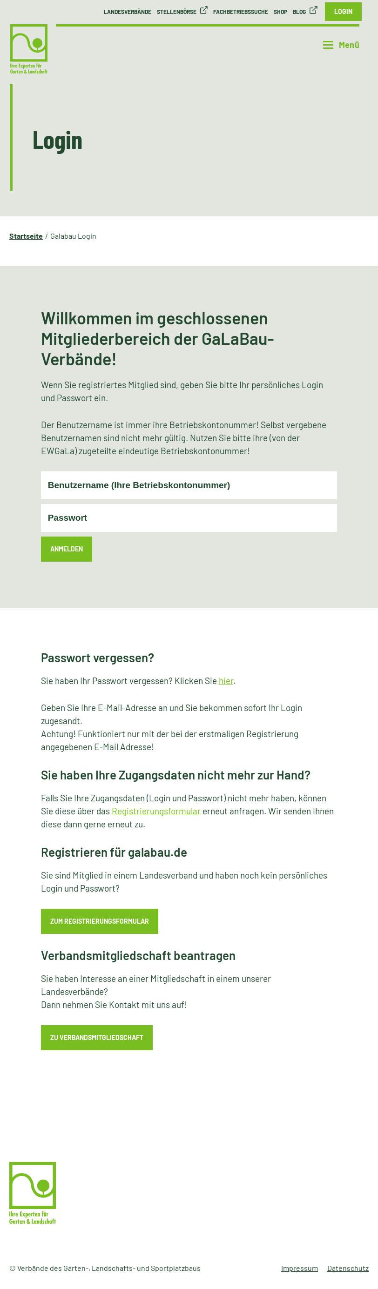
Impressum (299, 1267)
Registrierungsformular (156, 811)
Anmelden (66, 549)
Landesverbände (127, 11)
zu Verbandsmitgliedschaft (96, 1037)
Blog (299, 11)
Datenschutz (348, 1267)
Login (343, 11)
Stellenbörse (176, 11)
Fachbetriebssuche (240, 11)
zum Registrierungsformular (99, 921)
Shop (280, 11)
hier (226, 680)
